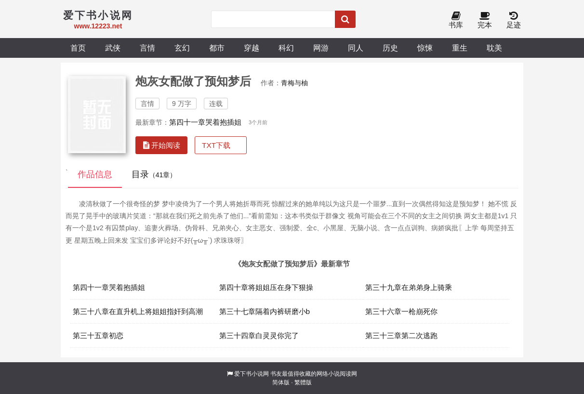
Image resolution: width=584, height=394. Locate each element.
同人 (355, 47)
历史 (390, 47)
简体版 (281, 382)
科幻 (286, 47)
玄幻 (182, 47)
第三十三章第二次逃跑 (401, 335)
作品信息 (95, 174)
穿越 (251, 47)
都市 (217, 47)
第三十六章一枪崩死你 (401, 311)
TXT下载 (216, 145)
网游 (321, 47)
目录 (154, 174)
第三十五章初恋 (98, 335)
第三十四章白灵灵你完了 (259, 335)
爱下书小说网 (251, 373)
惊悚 (425, 47)
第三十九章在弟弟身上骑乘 (408, 287)
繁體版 (303, 382)
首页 (78, 47)
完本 (485, 20)
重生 (459, 47)
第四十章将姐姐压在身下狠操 (266, 287)
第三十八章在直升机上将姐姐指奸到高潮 (138, 311)
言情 (147, 47)
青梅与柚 (294, 83)
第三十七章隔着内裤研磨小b (264, 311)
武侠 (112, 47)
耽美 (494, 47)
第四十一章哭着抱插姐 (205, 122)
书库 (456, 20)
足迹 (513, 20)
